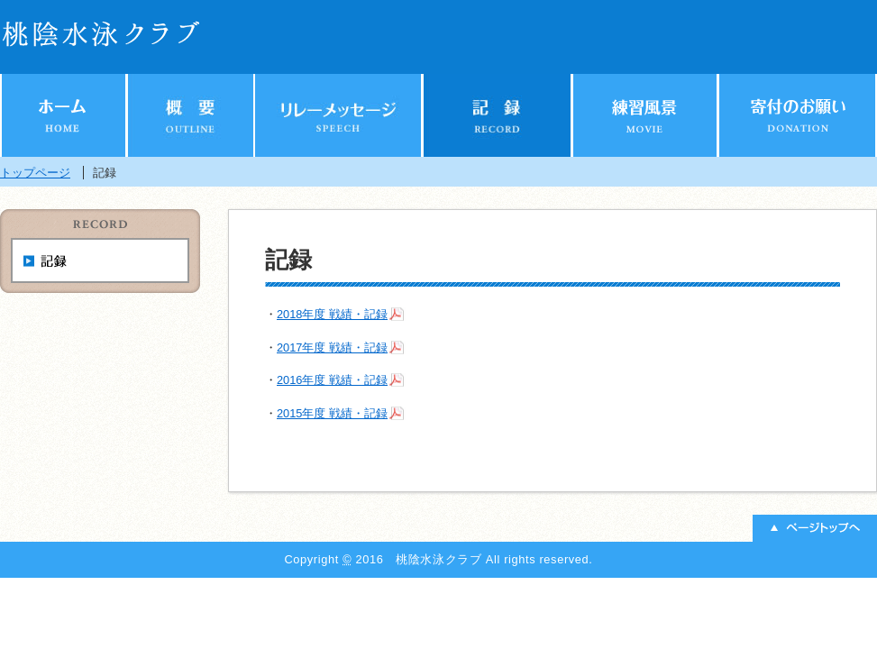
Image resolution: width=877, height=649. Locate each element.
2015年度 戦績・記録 (332, 413)
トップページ (35, 172)
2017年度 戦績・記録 (332, 347)
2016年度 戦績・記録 (332, 380)
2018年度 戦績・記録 (332, 314)
